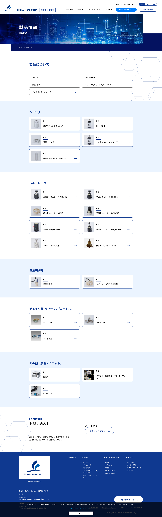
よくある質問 (131, 465)
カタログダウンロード (126, 10)
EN (148, 4)
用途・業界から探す (94, 9)
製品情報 (80, 9)
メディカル (108, 465)
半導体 (107, 462)
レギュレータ (90, 77)
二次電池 (108, 468)
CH (154, 4)
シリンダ (35, 77)
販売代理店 (130, 462)
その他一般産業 (110, 471)
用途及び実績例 (110, 473)
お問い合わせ (148, 10)
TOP (20, 47)
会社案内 (69, 9)
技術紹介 (130, 471)
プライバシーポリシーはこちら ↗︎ (81, 509)
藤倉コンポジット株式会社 (125, 4)
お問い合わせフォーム (99, 430)
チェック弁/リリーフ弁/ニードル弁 (98, 85)
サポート (109, 9)
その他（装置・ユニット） (42, 92)
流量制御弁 (36, 85)
